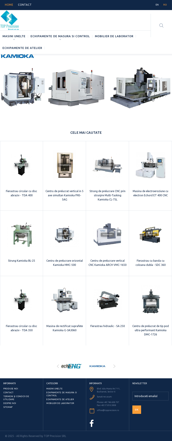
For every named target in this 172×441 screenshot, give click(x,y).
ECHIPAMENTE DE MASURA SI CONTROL (60, 36)
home (9, 4)
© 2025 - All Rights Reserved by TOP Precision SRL (35, 435)
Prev (58, 366)
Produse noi (10, 389)
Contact (8, 392)
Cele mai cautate (86, 132)
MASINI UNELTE (14, 36)
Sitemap (8, 407)
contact (25, 4)
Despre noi (9, 403)
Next (114, 366)
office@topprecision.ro (108, 410)
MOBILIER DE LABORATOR (114, 36)
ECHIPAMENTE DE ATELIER (22, 47)
